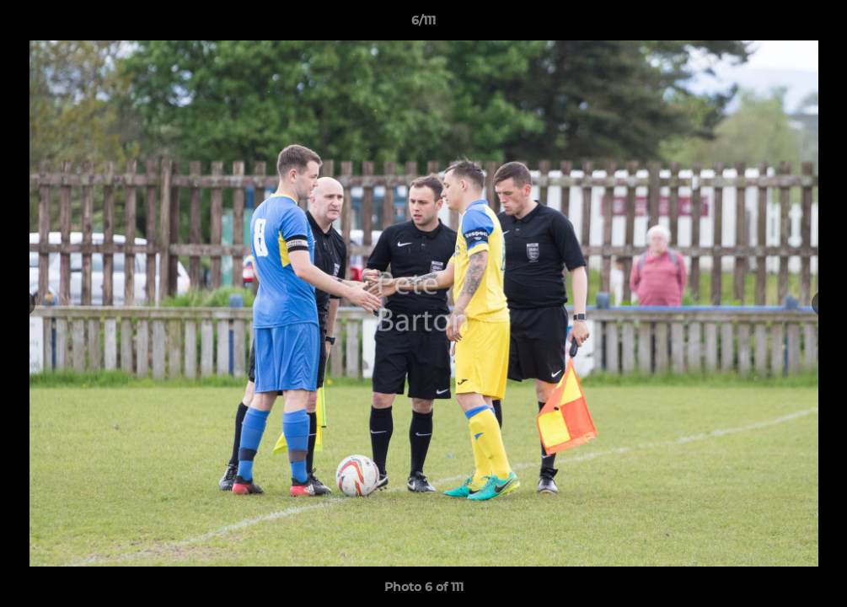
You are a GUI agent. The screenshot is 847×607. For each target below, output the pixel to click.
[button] (817, 24)
